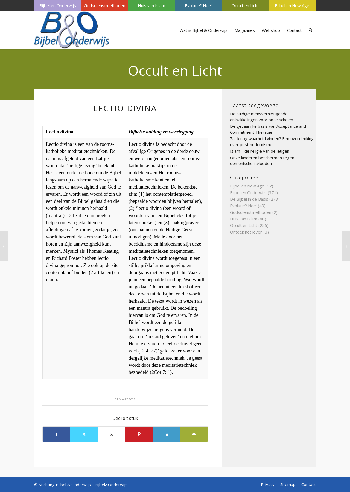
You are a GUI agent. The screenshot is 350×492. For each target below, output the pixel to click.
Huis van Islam (151, 5)
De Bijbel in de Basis (249, 199)
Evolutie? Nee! (198, 5)
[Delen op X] (84, 434)
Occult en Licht (245, 5)
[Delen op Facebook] (56, 434)
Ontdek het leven (246, 232)
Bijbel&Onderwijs (111, 484)
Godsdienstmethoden (104, 5)
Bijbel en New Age (292, 5)
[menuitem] (57, 5)
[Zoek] (310, 30)
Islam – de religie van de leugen (259, 151)
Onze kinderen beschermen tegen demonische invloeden (262, 160)
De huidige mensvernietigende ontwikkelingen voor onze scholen (261, 117)
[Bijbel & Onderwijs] (71, 30)
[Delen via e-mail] (194, 434)
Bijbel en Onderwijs (57, 5)
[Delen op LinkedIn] (166, 434)
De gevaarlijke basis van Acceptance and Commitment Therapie (268, 129)
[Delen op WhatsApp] (111, 434)
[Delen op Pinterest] (139, 434)
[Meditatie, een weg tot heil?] (4, 246)
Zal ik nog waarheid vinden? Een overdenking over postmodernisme (272, 141)
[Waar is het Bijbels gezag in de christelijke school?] (346, 246)
